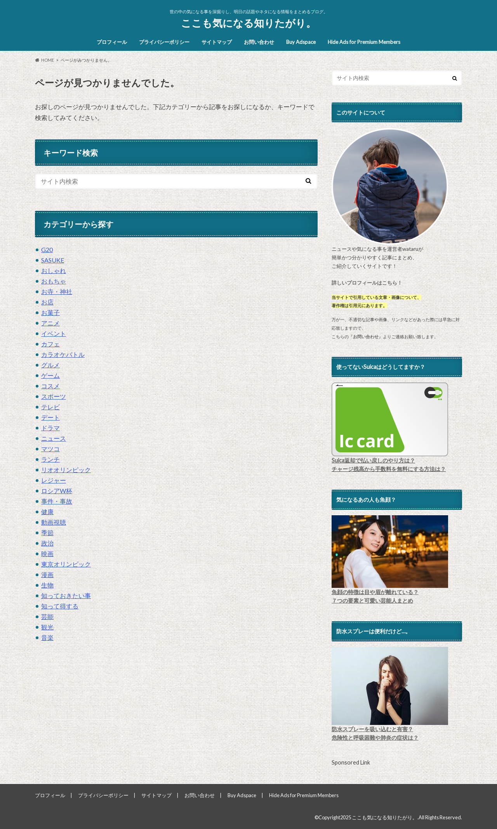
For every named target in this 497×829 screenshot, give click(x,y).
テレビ (50, 406)
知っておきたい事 (66, 595)
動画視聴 (53, 522)
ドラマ (50, 427)
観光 (47, 627)
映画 (47, 553)
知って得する (59, 606)
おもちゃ (53, 281)
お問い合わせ (259, 42)
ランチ (50, 459)
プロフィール (112, 42)
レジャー (53, 480)
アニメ (50, 323)
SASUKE (52, 260)
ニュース (53, 438)
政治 (47, 543)
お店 (47, 302)
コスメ (50, 385)
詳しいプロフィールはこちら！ (367, 283)
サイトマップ (217, 42)
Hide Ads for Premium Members (364, 42)
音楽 (47, 637)
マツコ (50, 448)
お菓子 (50, 312)
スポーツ (53, 396)
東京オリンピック (66, 564)
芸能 (47, 616)
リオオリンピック (66, 469)
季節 (47, 532)
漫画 (47, 574)
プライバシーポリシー (164, 42)
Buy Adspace (301, 42)
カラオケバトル (63, 354)
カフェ (50, 344)
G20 (47, 249)
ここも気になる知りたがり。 (248, 23)
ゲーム (50, 375)
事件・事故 (56, 501)
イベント (53, 333)
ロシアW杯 (56, 490)
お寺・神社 (56, 291)
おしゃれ (53, 270)
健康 (47, 511)
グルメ (50, 364)
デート (50, 417)
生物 (47, 585)
